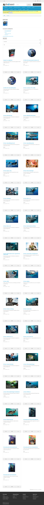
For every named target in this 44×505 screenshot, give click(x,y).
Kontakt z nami (15, 495)
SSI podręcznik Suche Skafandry (9, 474)
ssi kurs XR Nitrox (27, 391)
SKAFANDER (28, 7)
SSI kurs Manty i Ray (7, 170)
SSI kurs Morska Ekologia (28, 170)
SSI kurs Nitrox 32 (27, 198)
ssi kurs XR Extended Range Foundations (11, 391)
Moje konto (34, 495)
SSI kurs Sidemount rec (8, 336)
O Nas (4, 495)
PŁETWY (33, 7)
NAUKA (24, 9)
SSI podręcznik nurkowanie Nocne (10, 447)
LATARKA (11, 9)
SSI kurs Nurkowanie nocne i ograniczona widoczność (11, 254)
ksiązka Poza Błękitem (7, 60)
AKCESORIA (19, 9)
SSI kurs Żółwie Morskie (8, 419)
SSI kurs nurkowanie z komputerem (30, 253)
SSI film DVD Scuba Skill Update (9, 87)
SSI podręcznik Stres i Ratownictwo (30, 447)
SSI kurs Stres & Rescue (28, 336)
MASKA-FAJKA (6, 9)
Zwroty (14, 496)
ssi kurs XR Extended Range (28, 364)
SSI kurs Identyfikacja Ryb (28, 143)
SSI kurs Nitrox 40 (7, 226)
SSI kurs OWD (6, 281)
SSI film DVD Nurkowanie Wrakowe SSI (31, 60)
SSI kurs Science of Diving (8, 308)
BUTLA (15, 9)
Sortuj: (40, 39)
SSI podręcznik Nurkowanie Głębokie (30, 419)
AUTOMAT (10, 7)
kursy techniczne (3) (8, 31)
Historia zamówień (35, 496)
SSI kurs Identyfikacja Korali (9, 143)
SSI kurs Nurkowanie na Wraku (29, 226)
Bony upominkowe (25, 496)
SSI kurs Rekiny (26, 281)
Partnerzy (24, 497)
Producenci (24, 495)
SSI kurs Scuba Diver (27, 308)
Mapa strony (15, 497)
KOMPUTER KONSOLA (17, 7)
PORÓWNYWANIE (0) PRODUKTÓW (8, 36)
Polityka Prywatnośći (6, 497)
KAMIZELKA (23, 7)
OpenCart (7, 502)
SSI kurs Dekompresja (7, 115)
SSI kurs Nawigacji (7, 198)
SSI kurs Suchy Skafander (8, 364)
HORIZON (5, 7)
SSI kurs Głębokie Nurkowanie (29, 115)
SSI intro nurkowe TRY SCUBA (29, 87)
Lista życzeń (34, 497)
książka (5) (6, 34)
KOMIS (28, 9)
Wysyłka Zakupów (5, 496)
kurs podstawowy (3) (8, 30)
